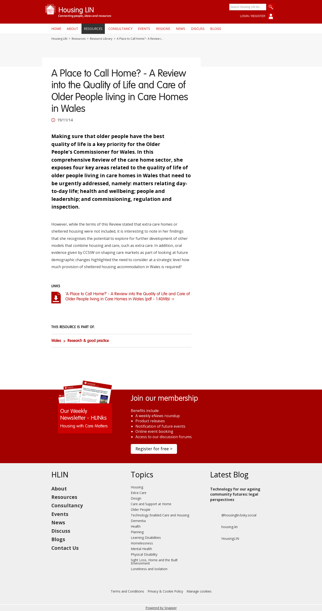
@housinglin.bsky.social (233, 515)
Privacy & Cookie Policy (165, 591)
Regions (163, 28)
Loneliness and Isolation (149, 569)
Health (136, 526)
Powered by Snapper (161, 608)
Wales (56, 341)
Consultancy (120, 28)
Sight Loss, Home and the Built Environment (154, 561)
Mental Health (141, 549)
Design (136, 498)
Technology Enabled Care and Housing (160, 515)
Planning (137, 532)
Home (56, 28)
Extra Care (138, 492)
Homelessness (142, 543)
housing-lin (224, 527)
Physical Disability (144, 554)
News (180, 28)
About (72, 28)
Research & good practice (88, 341)
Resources (93, 28)
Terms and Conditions (127, 591)
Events (144, 28)
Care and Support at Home (151, 504)
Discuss (198, 28)
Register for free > (153, 448)
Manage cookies (199, 591)
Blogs (215, 28)
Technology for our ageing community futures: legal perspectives (235, 494)
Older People (140, 509)
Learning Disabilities (146, 537)
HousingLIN (224, 538)
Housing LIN (59, 39)
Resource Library (101, 39)
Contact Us (65, 548)
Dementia (138, 521)
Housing (137, 487)
